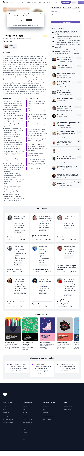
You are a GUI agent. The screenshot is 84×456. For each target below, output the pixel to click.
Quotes (25, 439)
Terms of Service (68, 406)
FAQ (44, 409)
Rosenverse (26, 406)
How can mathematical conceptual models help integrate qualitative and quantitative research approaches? (67, 46)
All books (47, 315)
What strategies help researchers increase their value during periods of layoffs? (67, 37)
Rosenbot (66, 2)
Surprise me (67, 7)
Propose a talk (47, 419)
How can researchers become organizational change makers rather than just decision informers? (66, 32)
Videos (25, 409)
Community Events (28, 426)
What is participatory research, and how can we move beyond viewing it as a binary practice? (67, 41)
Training (25, 432)
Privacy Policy (67, 409)
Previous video (56, 7)
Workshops (6, 416)
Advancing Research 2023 (24, 38)
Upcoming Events (27, 419)
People (25, 416)
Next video (76, 7)
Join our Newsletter (8, 422)
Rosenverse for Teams (49, 416)
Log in (21, 20)
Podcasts (25, 429)
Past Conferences (27, 422)
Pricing (45, 406)
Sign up (81, 2)
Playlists (25, 412)
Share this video (8, 41)
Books (4, 409)
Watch (23, 239)
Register (29, 20)
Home (4, 406)
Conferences (6, 412)
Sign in (74, 2)
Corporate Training (8, 419)
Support (45, 412)
